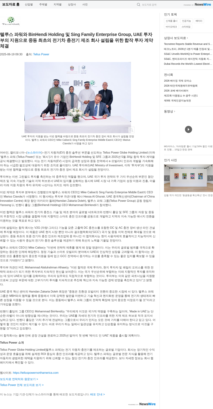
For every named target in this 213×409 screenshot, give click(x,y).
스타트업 (186, 26)
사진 (85, 4)
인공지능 (186, 21)
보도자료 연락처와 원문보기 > (19, 379)
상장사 (72, 4)
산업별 (29, 4)
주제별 (43, 4)
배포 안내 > (97, 394)
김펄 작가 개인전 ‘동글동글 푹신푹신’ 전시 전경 (188, 195)
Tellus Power (41, 54)
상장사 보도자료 (175, 38)
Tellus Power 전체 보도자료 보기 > (22, 384)
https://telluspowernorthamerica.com (36, 372)
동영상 (168, 111)
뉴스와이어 (34, 152)
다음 (210, 178)
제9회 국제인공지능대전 (177, 100)
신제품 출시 (172, 21)
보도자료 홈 (10, 4)
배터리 (199, 21)
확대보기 (131, 130)
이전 (167, 178)
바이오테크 (171, 26)
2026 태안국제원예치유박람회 (181, 85)
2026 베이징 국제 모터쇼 (178, 80)
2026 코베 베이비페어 (176, 90)
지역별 (58, 4)
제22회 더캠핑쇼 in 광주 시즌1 (181, 95)
